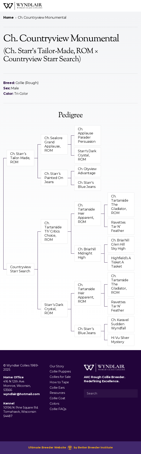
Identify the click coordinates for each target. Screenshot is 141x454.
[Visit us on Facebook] (5, 425)
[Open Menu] (136, 6)
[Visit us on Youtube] (19, 425)
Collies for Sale (60, 377)
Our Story (57, 366)
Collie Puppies (60, 371)
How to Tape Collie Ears (59, 384)
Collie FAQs (58, 409)
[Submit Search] (133, 393)
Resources (57, 393)
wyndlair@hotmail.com (21, 394)
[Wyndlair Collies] (22, 6)
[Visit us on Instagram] (12, 425)
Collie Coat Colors (57, 400)
